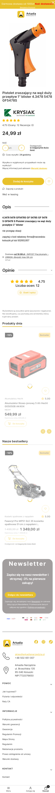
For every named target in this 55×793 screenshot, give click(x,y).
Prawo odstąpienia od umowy (16, 754)
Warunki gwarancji (11, 724)
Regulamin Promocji (27, 7)
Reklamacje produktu (12, 749)
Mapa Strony (8, 739)
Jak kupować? (9, 691)
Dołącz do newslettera (20, 594)
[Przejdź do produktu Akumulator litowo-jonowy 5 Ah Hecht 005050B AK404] (27, 364)
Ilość (4, 142)
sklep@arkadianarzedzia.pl (30, 654)
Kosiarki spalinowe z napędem (19, 516)
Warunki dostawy (10, 759)
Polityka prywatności (12, 719)
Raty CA (6, 701)
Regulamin (36, 601)
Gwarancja (7, 729)
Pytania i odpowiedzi (12, 696)
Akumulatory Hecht (14, 398)
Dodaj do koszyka (23, 181)
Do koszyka (15, 424)
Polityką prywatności (36, 607)
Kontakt (6, 777)
